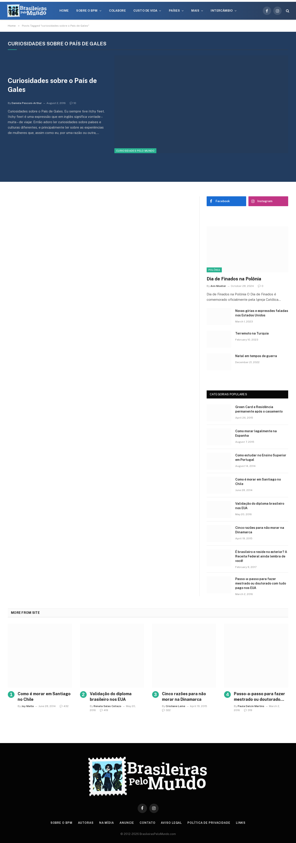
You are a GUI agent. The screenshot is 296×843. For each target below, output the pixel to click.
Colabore (117, 10)
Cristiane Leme (175, 706)
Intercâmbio (222, 10)
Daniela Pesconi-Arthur (27, 103)
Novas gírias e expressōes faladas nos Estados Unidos (261, 313)
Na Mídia (106, 822)
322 (166, 710)
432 (64, 706)
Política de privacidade (209, 822)
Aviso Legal (171, 822)
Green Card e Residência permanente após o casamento (259, 409)
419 (104, 710)
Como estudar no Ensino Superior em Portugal (260, 457)
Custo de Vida (145, 10)
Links (241, 822)
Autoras (86, 822)
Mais (195, 10)
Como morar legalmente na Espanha (256, 433)
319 (248, 710)
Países (174, 10)
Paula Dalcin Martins (251, 706)
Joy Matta (27, 706)
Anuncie (127, 822)
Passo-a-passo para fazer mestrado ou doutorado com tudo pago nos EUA (260, 583)
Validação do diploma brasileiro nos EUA (259, 506)
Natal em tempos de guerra (256, 356)
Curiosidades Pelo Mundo (135, 150)
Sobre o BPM (86, 10)
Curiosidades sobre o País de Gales (53, 85)
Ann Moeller (218, 286)
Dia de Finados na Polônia (234, 279)
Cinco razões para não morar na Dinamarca (259, 530)
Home (64, 10)
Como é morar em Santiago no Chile (258, 482)
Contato (148, 822)
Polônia (214, 270)
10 (73, 103)
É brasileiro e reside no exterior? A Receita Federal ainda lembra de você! (261, 556)
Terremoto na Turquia (252, 333)
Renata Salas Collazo (107, 706)
